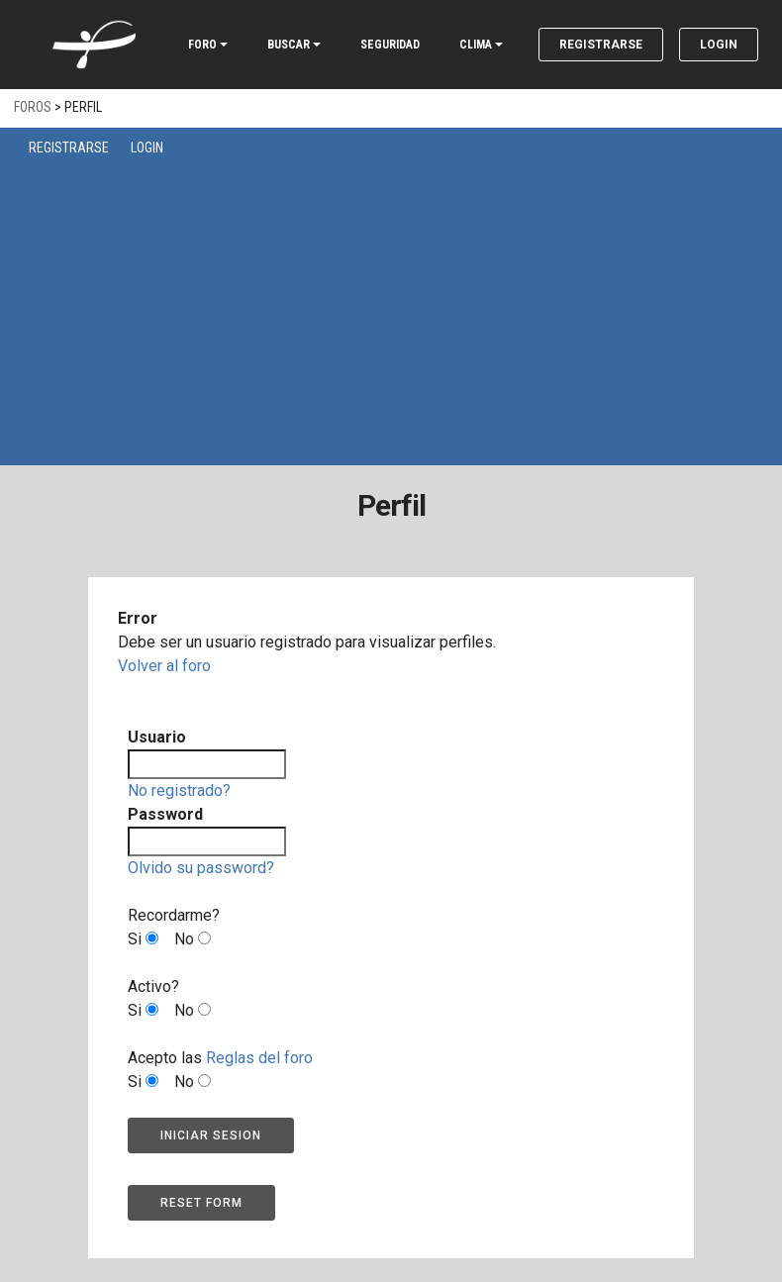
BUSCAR (288, 44)
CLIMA (475, 44)
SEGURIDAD (390, 44)
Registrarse (600, 44)
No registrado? (179, 790)
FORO (202, 44)
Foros (32, 107)
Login (718, 44)
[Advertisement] (396, 306)
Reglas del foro (259, 1057)
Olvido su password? (201, 867)
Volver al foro (164, 665)
